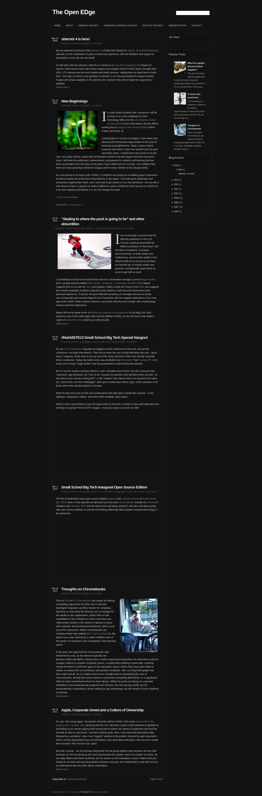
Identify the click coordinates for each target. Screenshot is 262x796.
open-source (108, 228)
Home (57, 25)
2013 (176, 180)
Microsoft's (126, 360)
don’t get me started (99, 633)
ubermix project (88, 25)
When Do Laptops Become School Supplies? (196, 66)
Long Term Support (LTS (127, 65)
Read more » (63, 87)
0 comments (96, 43)
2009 (176, 198)
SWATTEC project (152, 25)
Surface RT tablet (148, 360)
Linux (88, 286)
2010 (176, 193)
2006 (176, 211)
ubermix (118, 228)
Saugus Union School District (132, 127)
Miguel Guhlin (148, 279)
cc (82, 205)
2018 (176, 165)
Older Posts (156, 779)
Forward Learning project (120, 25)
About (69, 25)
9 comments (96, 593)
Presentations (178, 25)
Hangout (115, 342)
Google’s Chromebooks (78, 600)
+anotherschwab (130, 498)
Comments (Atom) (77, 779)
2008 (176, 202)
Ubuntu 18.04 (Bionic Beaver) (142, 50)
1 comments (96, 105)
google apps (120, 491)
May (180, 169)
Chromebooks (126, 502)
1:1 (94, 228)
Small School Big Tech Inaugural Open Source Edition (104, 487)
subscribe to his (74, 320)
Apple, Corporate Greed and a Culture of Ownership (102, 710)
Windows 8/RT (78, 506)
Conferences (104, 342)
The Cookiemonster (73, 205)
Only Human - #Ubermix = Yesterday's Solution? (112, 283)
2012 (176, 184)
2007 (176, 207)
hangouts (112, 498)
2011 (176, 189)
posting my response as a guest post (109, 312)
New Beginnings (74, 101)
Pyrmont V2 (86, 792)
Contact (196, 25)
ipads (99, 228)
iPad (141, 286)
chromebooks (108, 491)
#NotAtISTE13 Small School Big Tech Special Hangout (104, 337)
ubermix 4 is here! (75, 39)
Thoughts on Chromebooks (83, 589)
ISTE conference (72, 349)
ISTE (122, 342)
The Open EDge (73, 12)
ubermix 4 (96, 50)
